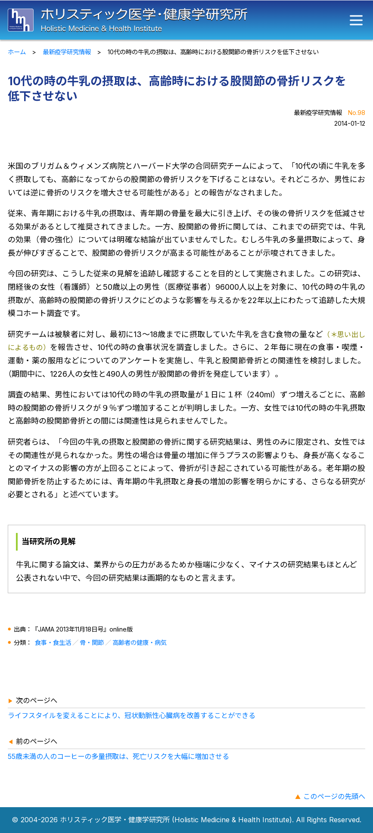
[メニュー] (356, 20)
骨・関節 (92, 642)
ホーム (17, 52)
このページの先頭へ (334, 796)
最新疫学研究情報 (67, 52)
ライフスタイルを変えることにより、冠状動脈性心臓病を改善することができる (131, 715)
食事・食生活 (53, 642)
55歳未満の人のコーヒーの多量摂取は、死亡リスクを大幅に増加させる (118, 756)
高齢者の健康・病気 (139, 642)
